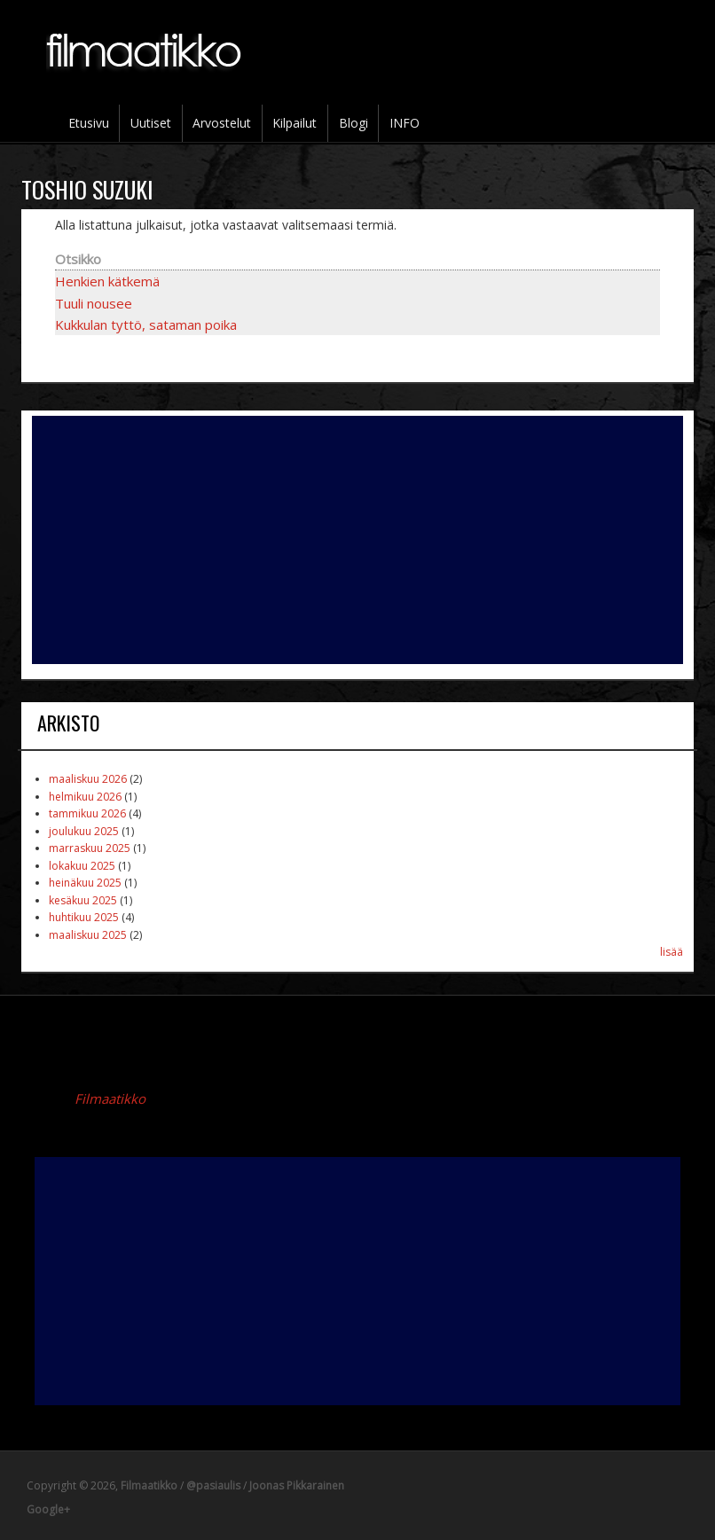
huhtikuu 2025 (84, 917)
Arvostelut (221, 122)
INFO (404, 122)
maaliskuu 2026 (88, 778)
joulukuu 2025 (84, 831)
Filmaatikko (110, 1098)
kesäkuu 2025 (83, 900)
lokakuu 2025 (82, 865)
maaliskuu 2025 (88, 934)
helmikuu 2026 (85, 796)
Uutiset (150, 122)
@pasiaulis (213, 1485)
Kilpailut (294, 122)
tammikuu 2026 (87, 813)
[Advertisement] (357, 540)
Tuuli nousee (93, 303)
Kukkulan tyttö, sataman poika (146, 324)
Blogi (353, 122)
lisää (671, 951)
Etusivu (88, 122)
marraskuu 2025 (89, 848)
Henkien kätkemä (107, 281)
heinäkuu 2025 (85, 882)
